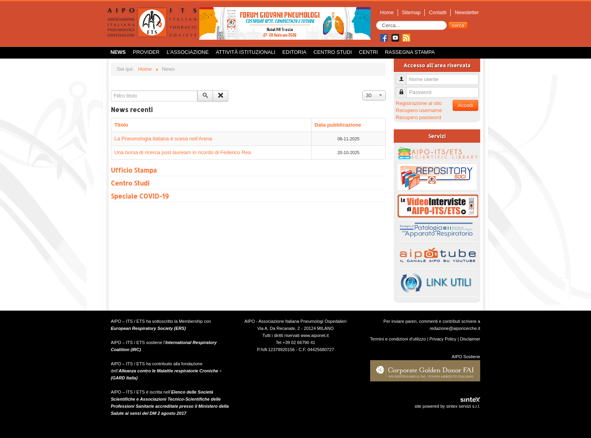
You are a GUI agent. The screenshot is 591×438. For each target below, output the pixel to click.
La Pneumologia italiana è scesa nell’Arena (163, 139)
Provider (146, 52)
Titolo (121, 125)
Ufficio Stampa (134, 170)
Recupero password (418, 117)
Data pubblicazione (338, 125)
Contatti (437, 12)
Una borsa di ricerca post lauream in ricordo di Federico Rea (182, 152)
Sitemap (411, 12)
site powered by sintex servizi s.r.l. (447, 406)
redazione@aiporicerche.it (454, 328)
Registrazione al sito (419, 103)
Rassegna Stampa (410, 52)
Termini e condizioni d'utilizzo (398, 339)
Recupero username (419, 110)
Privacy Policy (443, 339)
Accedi (465, 105)
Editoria (295, 52)
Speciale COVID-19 (140, 196)
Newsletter (467, 12)
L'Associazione (188, 52)
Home (387, 12)
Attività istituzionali (245, 52)
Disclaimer (470, 339)
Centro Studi (333, 52)
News (118, 52)
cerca (458, 25)
